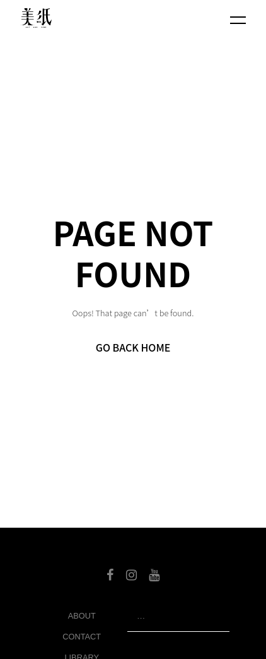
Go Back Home (133, 347)
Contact (81, 636)
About (82, 615)
